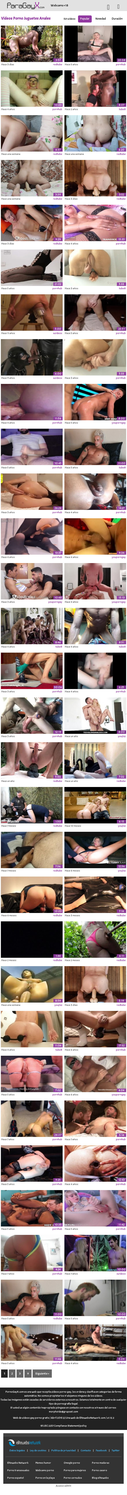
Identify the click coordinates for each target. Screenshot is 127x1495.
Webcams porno (44, 1470)
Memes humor (43, 1463)
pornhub (121, 64)
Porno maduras (100, 1463)
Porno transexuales (18, 1470)
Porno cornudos (73, 1478)
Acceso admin (63, 1485)
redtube (57, 64)
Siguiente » (42, 1373)
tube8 (122, 109)
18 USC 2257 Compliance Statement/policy (63, 1425)
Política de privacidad (63, 1450)
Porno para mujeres (75, 1470)
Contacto (86, 1450)
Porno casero (99, 1470)
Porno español (15, 1478)
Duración (117, 19)
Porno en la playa (45, 1478)
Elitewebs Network (17, 1463)
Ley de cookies (38, 1450)
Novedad (100, 19)
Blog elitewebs (100, 1478)
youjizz (122, 736)
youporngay (119, 422)
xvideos (57, 333)
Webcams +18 (59, 5)
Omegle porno (72, 1463)
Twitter (116, 1450)
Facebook (101, 1450)
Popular (85, 19)
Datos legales (17, 1450)
